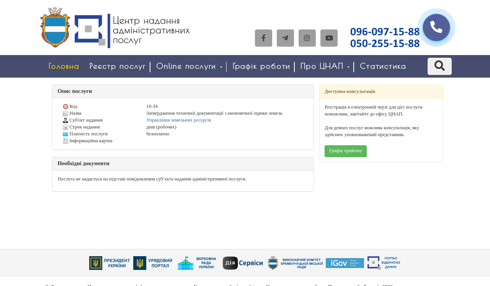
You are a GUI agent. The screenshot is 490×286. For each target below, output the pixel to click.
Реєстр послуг (118, 66)
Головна (64, 66)
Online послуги (189, 66)
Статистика (383, 66)
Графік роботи (261, 66)
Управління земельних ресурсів (178, 120)
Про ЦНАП (325, 66)
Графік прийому (345, 150)
